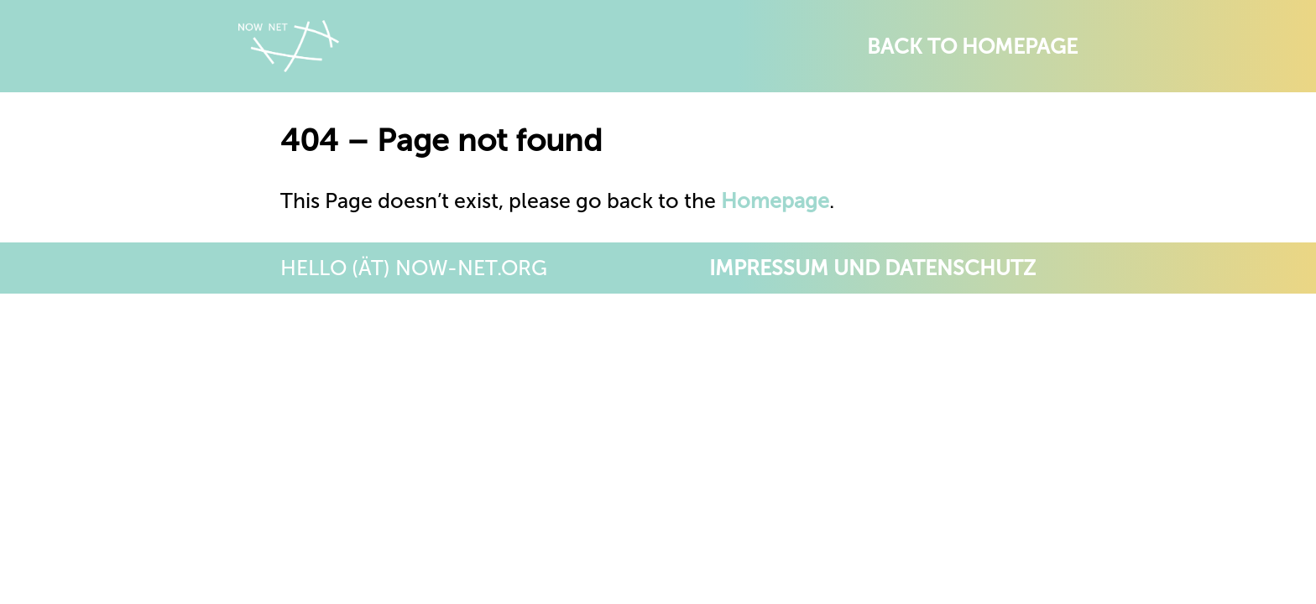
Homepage (775, 201)
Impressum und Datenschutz (872, 268)
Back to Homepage (972, 46)
